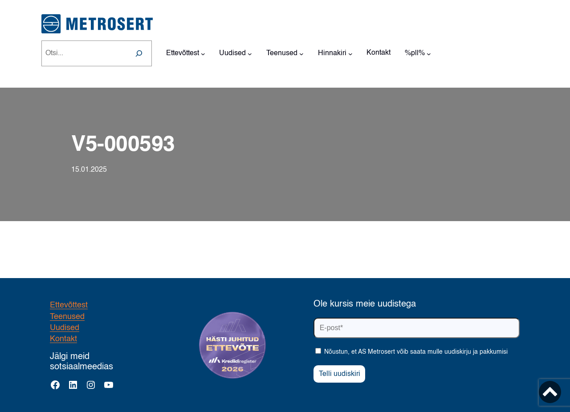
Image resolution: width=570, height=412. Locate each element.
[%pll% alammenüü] (429, 53)
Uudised (64, 328)
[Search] (139, 53)
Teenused (67, 317)
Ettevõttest (69, 305)
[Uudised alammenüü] (250, 53)
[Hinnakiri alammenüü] (350, 53)
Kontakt (63, 339)
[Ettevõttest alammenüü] (203, 53)
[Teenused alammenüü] (301, 53)
